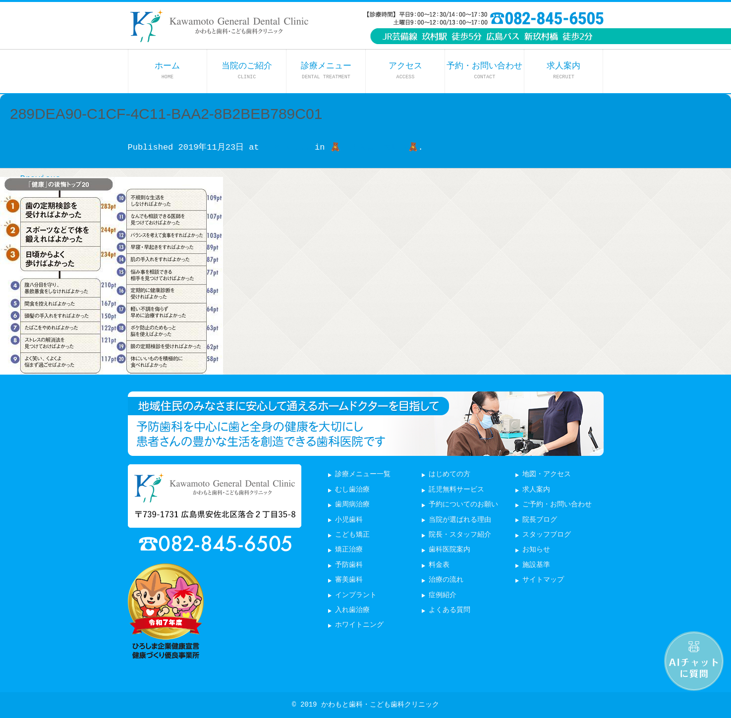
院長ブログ (539, 520)
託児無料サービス (456, 490)
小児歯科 (349, 520)
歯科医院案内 (449, 549)
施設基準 (536, 565)
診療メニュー (326, 70)
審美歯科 (349, 580)
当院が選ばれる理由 (460, 520)
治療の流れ (446, 580)
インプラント (356, 595)
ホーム (167, 70)
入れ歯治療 (352, 610)
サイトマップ (543, 580)
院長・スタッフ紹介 (460, 535)
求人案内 (563, 70)
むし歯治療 (352, 490)
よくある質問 (449, 610)
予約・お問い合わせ (484, 70)
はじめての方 (449, 474)
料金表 (439, 565)
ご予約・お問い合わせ (557, 504)
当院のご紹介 (247, 70)
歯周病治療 (352, 504)
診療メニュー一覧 (363, 474)
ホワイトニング (359, 625)
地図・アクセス (546, 474)
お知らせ (536, 549)
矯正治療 (349, 549)
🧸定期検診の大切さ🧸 (374, 147)
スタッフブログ (546, 535)
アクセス (405, 70)
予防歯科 (349, 565)
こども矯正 (352, 535)
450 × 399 (287, 147)
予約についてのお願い (463, 504)
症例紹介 (442, 595)
